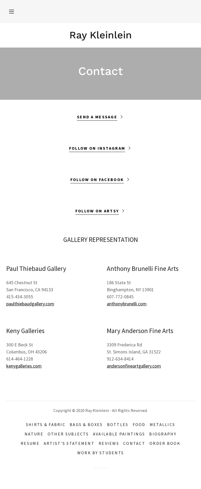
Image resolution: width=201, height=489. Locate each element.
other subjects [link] (68, 433)
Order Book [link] (164, 443)
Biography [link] (162, 433)
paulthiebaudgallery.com (30, 304)
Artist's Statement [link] (69, 443)
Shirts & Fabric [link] (45, 424)
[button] (11, 11)
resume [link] (30, 443)
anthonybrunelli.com (127, 304)
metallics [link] (162, 424)
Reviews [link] (109, 443)
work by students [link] (100, 452)
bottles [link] (118, 424)
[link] (100, 37)
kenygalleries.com (24, 366)
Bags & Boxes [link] (86, 424)
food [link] (139, 424)
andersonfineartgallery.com (134, 366)
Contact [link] (134, 443)
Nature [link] (34, 433)
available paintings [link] (119, 433)
